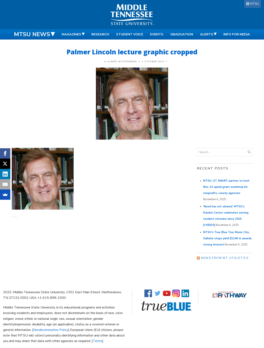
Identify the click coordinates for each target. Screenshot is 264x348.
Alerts (206, 34)
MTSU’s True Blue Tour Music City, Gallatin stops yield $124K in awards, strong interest (227, 238)
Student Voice (129, 34)
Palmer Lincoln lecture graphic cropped (132, 51)
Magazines (71, 34)
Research (100, 34)
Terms (97, 341)
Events (156, 34)
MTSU (254, 4)
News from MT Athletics (225, 258)
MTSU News (32, 34)
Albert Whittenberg (122, 61)
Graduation (181, 34)
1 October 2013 (153, 61)
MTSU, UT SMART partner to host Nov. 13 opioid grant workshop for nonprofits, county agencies (226, 187)
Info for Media (236, 34)
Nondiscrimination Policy (50, 330)
